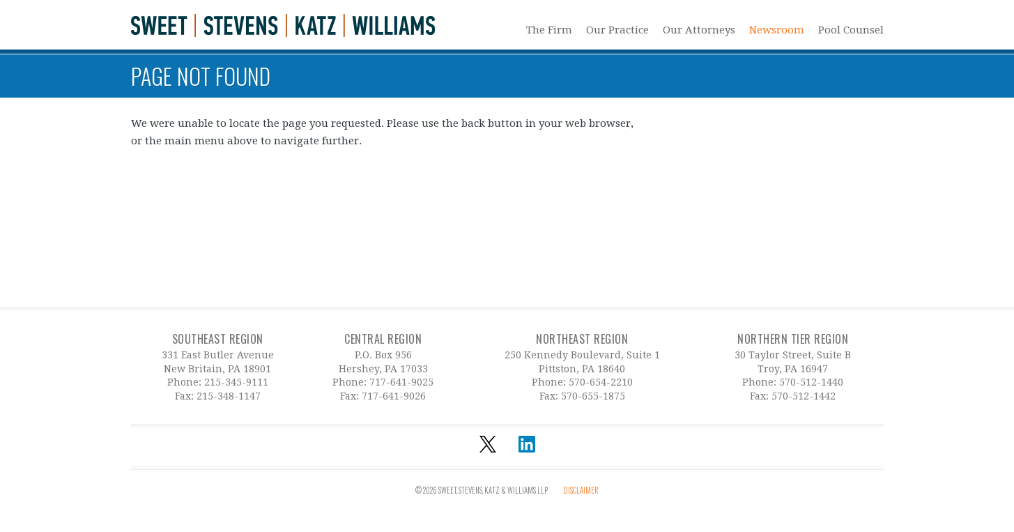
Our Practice (617, 30)
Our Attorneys (699, 30)
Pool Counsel (851, 30)
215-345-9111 (236, 382)
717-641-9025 (401, 382)
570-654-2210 (601, 382)
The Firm (549, 30)
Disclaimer (581, 490)
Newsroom (776, 30)
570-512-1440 (811, 382)
